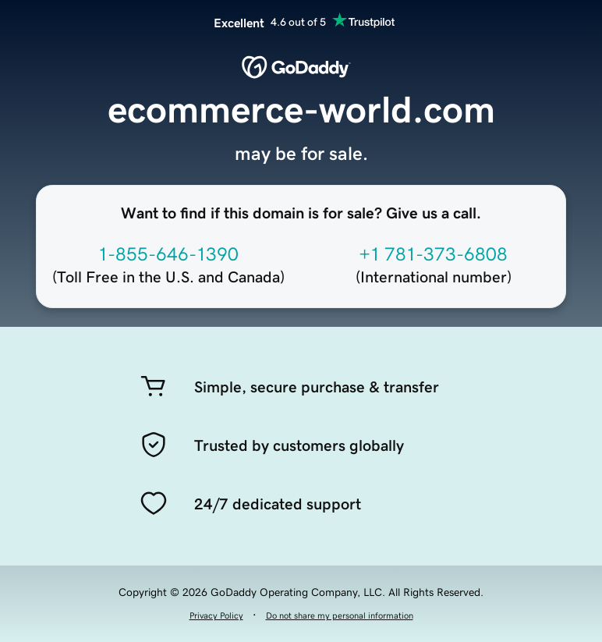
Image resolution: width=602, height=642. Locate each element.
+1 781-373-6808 (433, 254)
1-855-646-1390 (168, 254)
